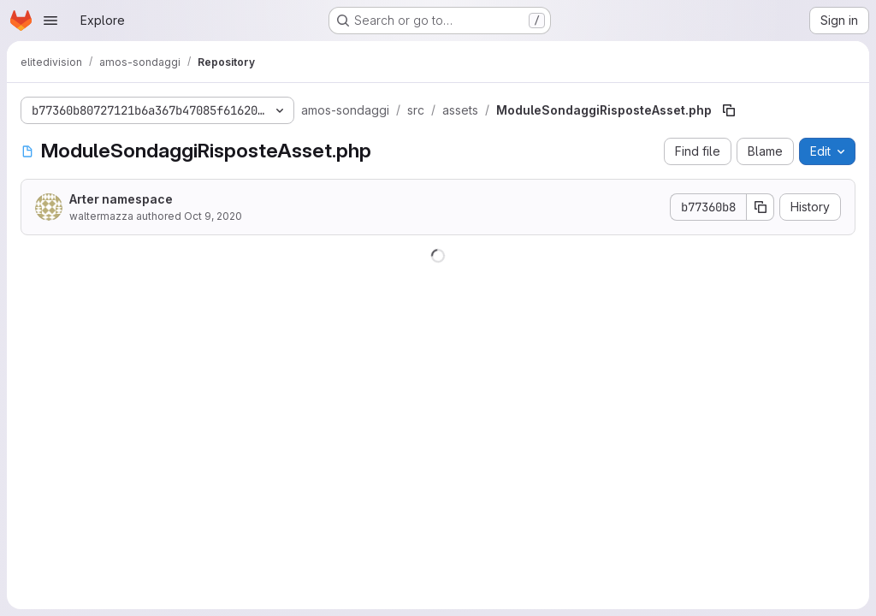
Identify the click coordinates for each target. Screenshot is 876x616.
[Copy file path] (729, 110)
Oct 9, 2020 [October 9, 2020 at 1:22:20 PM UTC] (213, 216)
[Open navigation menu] (50, 20)
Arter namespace (121, 199)
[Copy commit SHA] (760, 207)
